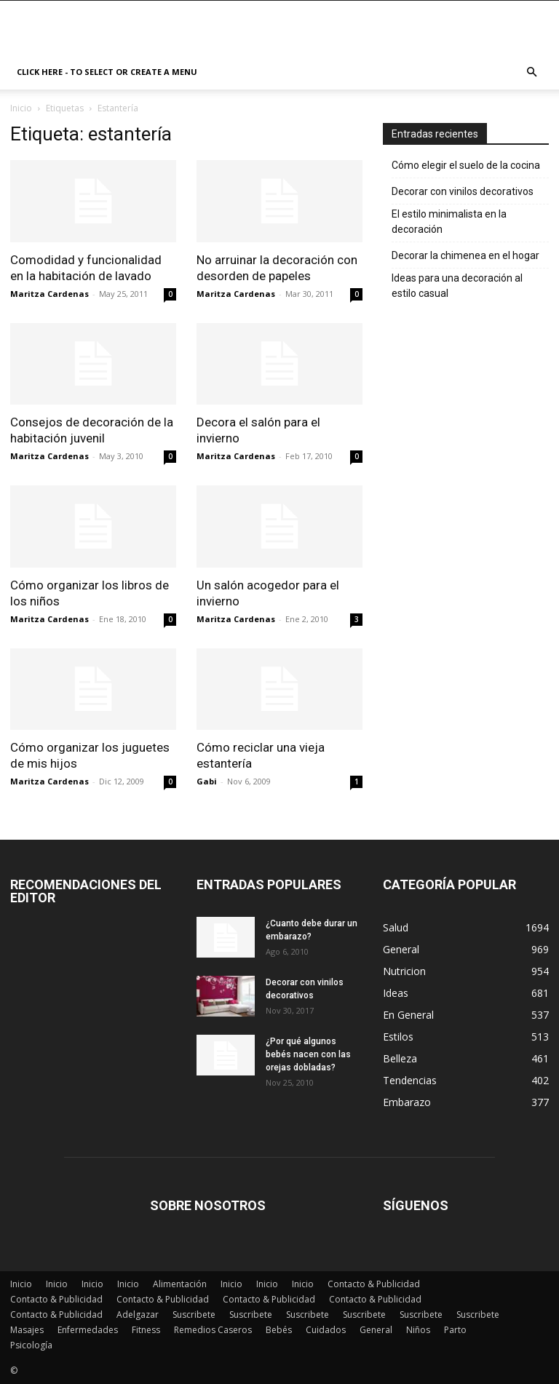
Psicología (31, 1345)
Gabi (207, 781)
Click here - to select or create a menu (107, 71)
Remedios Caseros (213, 1330)
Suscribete (194, 1314)
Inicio (21, 108)
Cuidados (326, 1330)
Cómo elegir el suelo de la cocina (466, 165)
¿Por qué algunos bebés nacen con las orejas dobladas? (308, 1054)
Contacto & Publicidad (374, 1284)
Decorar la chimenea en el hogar (465, 255)
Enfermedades (88, 1330)
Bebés (279, 1330)
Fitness (146, 1330)
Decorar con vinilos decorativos (463, 191)
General (376, 1330)
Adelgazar (137, 1314)
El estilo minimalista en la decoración (449, 221)
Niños (418, 1330)
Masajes (27, 1330)
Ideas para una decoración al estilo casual (457, 285)
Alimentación (180, 1284)
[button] (531, 72)
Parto (455, 1330)
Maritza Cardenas (49, 293)
